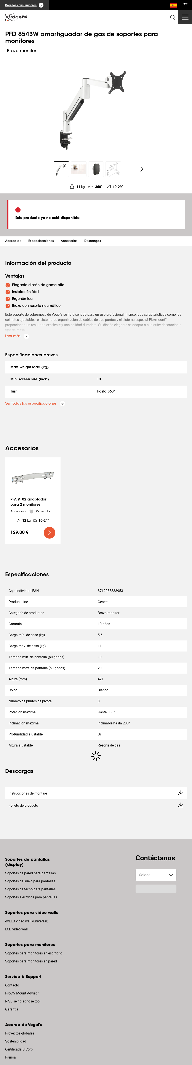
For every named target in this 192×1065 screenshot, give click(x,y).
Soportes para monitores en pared (31, 961)
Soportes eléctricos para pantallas (31, 897)
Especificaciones (41, 241)
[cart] (185, 5)
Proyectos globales (19, 1033)
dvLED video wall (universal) (26, 921)
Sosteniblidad (15, 1041)
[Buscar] (174, 6)
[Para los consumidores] (24, 5)
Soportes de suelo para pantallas (30, 881)
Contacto (12, 985)
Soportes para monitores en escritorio (33, 953)
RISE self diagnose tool (22, 1001)
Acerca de (13, 241)
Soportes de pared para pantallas (30, 873)
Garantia (11, 1009)
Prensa (10, 1057)
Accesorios (69, 241)
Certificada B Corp (19, 1049)
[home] (16, 17)
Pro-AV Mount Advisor (21, 993)
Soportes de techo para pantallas (30, 889)
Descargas (92, 241)
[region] (96, 105)
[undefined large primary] (49, 533)
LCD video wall (16, 929)
